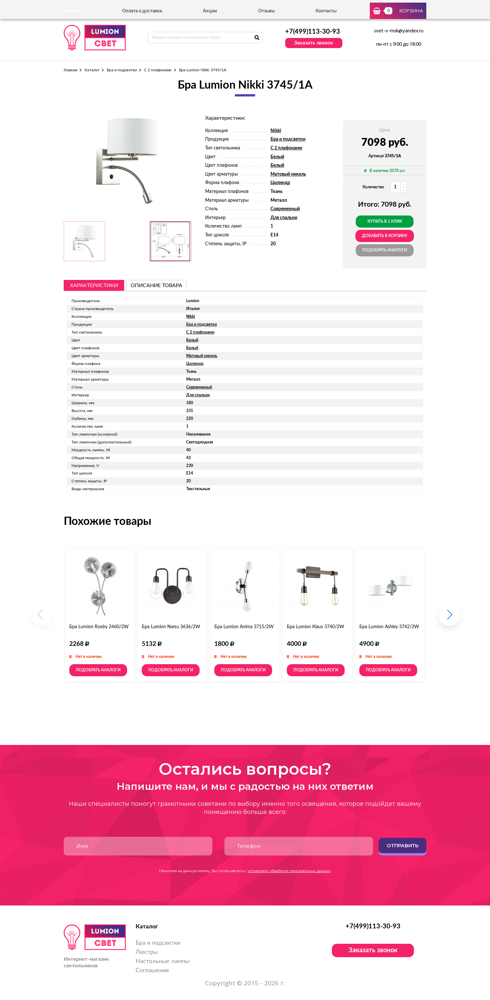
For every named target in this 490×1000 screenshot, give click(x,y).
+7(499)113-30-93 (312, 31)
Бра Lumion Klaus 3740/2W (315, 627)
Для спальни (283, 218)
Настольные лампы (162, 961)
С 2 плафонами (158, 70)
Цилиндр (280, 183)
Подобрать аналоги (384, 250)
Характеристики (94, 285)
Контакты (326, 11)
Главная (70, 70)
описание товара (156, 285)
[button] (449, 618)
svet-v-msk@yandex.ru (398, 31)
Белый (277, 157)
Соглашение (152, 971)
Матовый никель (288, 174)
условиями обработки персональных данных (289, 871)
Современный (285, 209)
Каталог (92, 70)
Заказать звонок (313, 42)
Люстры (147, 952)
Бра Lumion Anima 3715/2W (244, 627)
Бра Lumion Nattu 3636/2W (171, 627)
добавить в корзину (384, 236)
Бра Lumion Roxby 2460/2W (99, 627)
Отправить (402, 845)
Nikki (275, 131)
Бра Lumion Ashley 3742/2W (389, 627)
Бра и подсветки (122, 70)
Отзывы (266, 11)
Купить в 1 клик (385, 221)
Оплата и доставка (142, 11)
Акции (210, 11)
